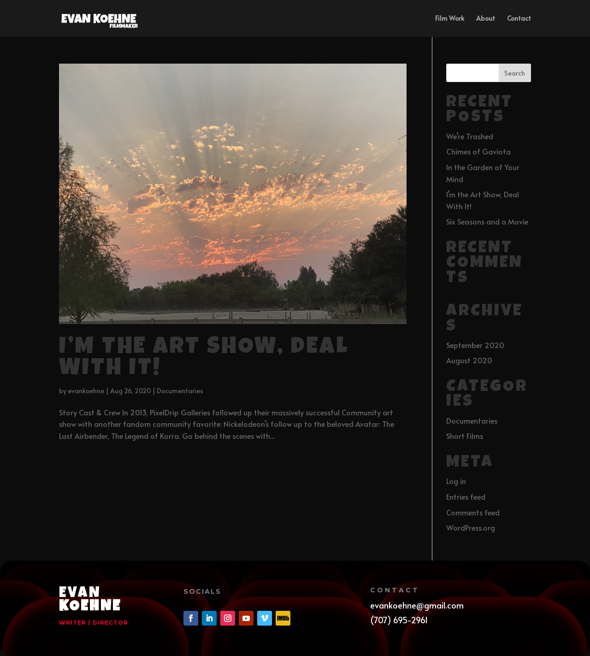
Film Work (449, 19)
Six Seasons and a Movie (487, 221)
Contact (519, 19)
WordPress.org (470, 527)
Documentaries (180, 390)
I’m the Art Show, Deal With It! (204, 359)
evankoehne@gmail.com (417, 605)
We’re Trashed (469, 136)
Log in (456, 481)
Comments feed (473, 512)
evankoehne (86, 390)
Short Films (464, 436)
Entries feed (465, 496)
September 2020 (475, 345)
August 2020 (469, 360)
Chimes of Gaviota (478, 151)
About (485, 19)
